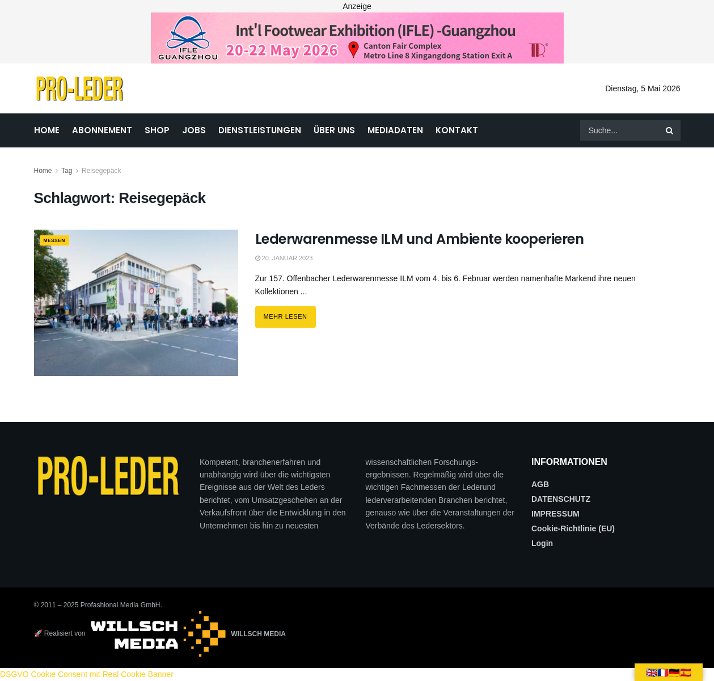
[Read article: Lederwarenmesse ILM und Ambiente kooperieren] (136, 302)
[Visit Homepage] (79, 88)
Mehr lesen (290, 313)
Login (542, 543)
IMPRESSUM (555, 513)
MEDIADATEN (395, 130)
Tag (66, 171)
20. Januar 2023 (284, 258)
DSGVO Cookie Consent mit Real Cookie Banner (87, 674)
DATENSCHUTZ (560, 499)
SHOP (157, 130)
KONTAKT (457, 130)
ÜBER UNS (334, 130)
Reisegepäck (101, 171)
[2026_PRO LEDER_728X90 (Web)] (357, 37)
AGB (540, 484)
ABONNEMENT (102, 130)
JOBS (194, 130)
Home (43, 171)
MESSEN (58, 241)
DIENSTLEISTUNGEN (259, 130)
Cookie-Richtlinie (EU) (573, 528)
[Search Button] (670, 130)
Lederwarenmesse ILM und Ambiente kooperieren (419, 239)
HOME (47, 130)
